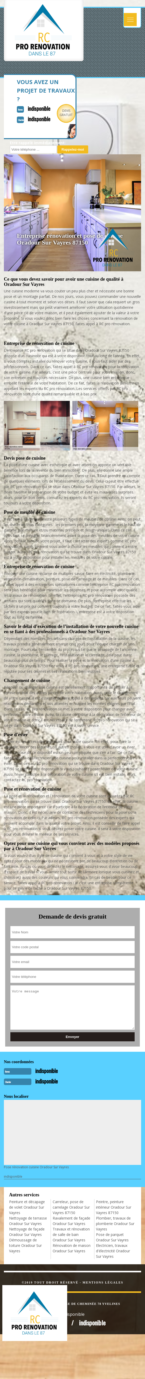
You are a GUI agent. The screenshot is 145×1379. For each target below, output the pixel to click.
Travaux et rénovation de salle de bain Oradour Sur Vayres (71, 1234)
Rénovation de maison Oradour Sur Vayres (72, 1248)
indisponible (39, 108)
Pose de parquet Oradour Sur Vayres (112, 1237)
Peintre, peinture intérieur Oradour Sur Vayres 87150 (113, 1207)
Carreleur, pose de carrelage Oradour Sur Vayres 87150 (71, 1207)
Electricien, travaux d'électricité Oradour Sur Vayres (113, 1251)
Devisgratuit (66, 112)
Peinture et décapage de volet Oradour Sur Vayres (27, 1207)
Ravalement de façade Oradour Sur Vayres (71, 1221)
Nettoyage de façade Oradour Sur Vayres (27, 1232)
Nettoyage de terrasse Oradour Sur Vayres (28, 1221)
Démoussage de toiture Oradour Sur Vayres (25, 1245)
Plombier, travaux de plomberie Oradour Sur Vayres (115, 1224)
